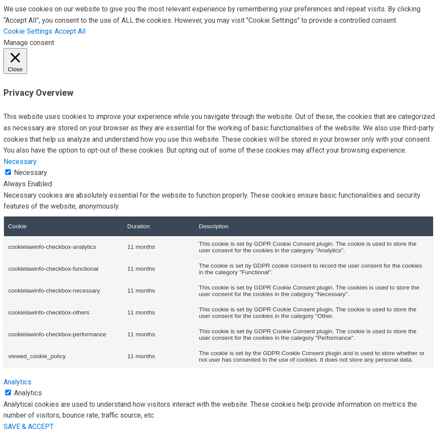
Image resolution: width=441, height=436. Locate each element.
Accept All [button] (70, 31)
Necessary (30, 172)
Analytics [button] (17, 382)
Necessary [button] (20, 161)
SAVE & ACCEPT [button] (28, 426)
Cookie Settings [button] (27, 31)
